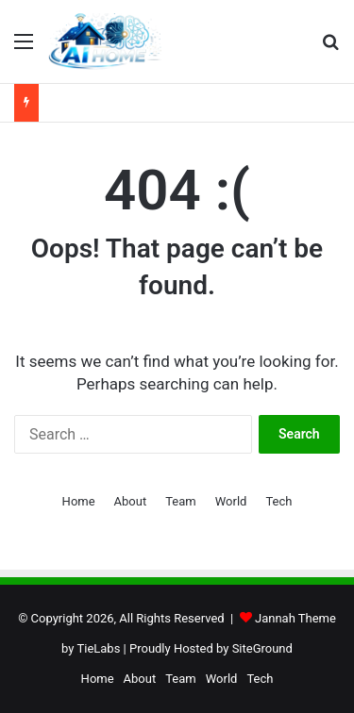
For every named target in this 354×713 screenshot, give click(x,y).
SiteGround (262, 648)
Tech (278, 501)
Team (180, 501)
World (231, 501)
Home (78, 501)
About (130, 501)
